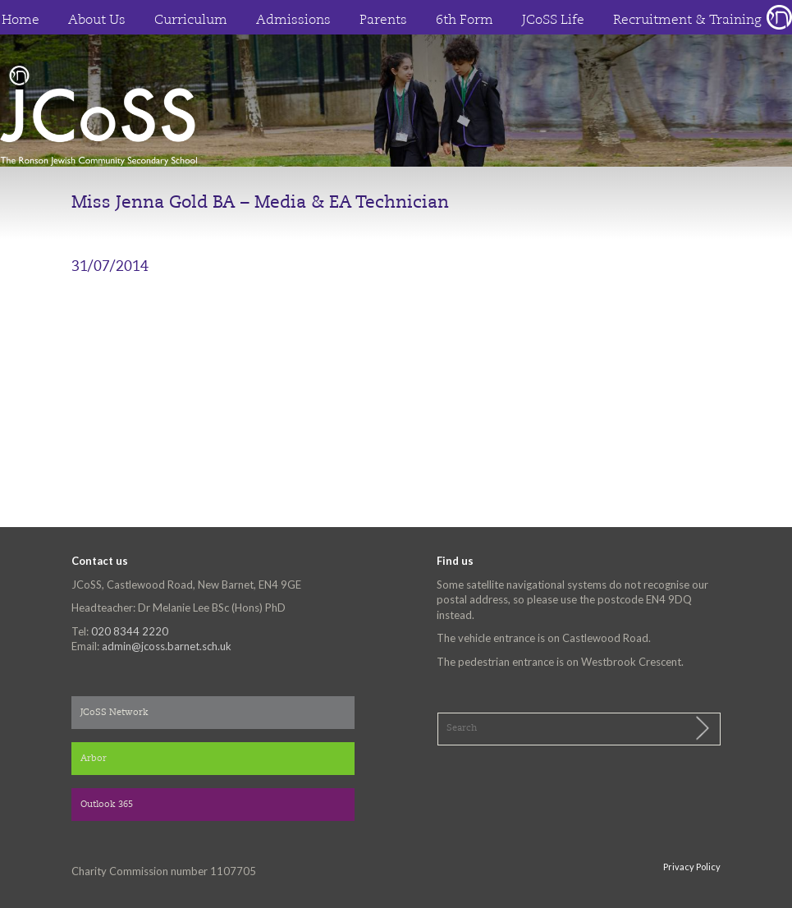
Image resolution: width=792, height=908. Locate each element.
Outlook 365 (106, 804)
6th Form (464, 20)
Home (20, 20)
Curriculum (190, 20)
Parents (383, 20)
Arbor (93, 759)
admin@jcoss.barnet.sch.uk (166, 646)
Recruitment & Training (687, 20)
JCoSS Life (553, 20)
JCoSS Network (114, 713)
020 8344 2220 (129, 631)
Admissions (293, 20)
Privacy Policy (692, 866)
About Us (97, 20)
